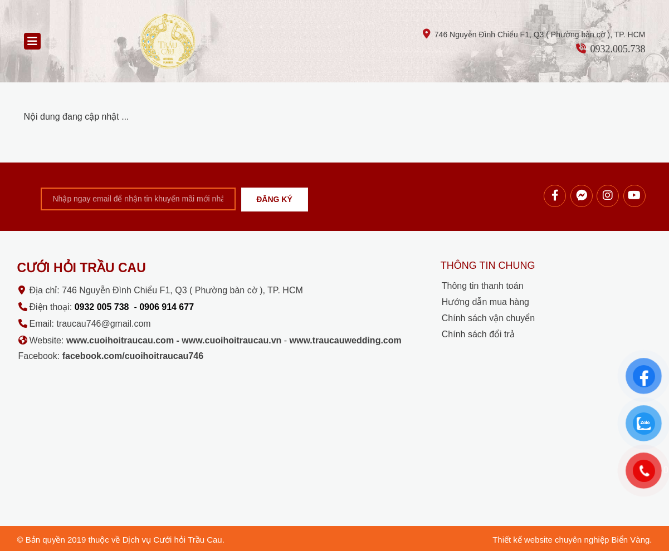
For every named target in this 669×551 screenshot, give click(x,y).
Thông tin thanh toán (483, 286)
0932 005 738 (102, 307)
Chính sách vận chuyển (488, 318)
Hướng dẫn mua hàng (485, 302)
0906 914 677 (166, 307)
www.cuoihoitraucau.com (120, 340)
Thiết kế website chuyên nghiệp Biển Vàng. (572, 539)
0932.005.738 (617, 49)
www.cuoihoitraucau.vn (231, 340)
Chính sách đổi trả (478, 334)
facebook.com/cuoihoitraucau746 (132, 356)
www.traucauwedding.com (346, 340)
